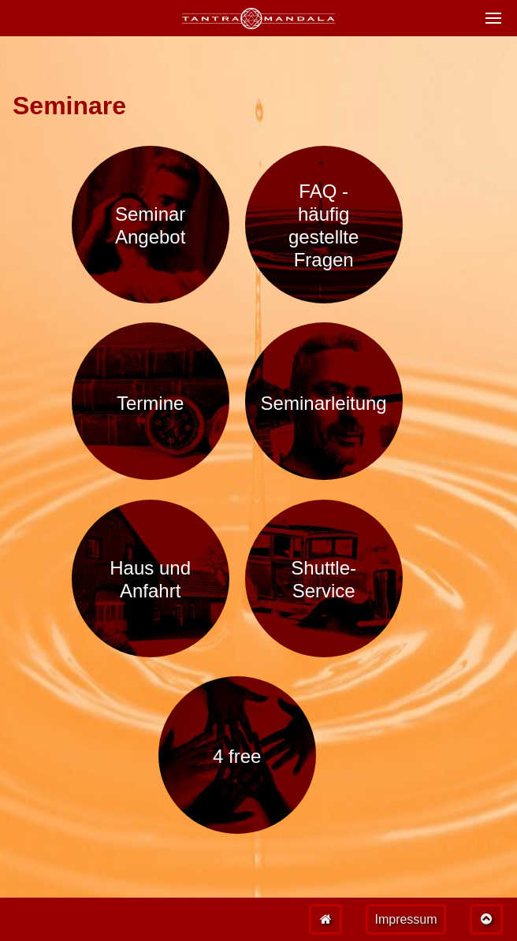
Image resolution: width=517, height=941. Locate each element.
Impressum (405, 919)
